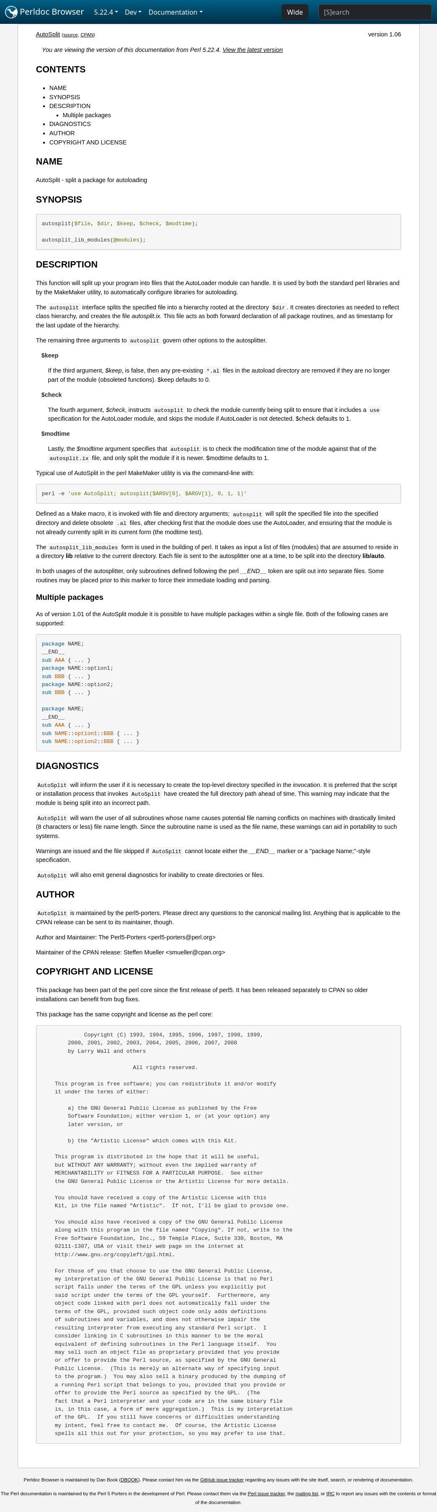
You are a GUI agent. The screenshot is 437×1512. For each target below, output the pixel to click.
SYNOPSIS (64, 97)
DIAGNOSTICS (70, 124)
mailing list (306, 1493)
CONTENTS (61, 69)
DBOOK (129, 1479)
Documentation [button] (172, 12)
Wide (295, 12)
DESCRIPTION (70, 106)
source (70, 34)
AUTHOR (62, 133)
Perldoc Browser (44, 12)
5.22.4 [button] (103, 12)
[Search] (375, 12)
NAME (58, 88)
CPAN (86, 34)
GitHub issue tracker (222, 1479)
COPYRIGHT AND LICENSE (88, 142)
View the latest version (252, 49)
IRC (330, 1493)
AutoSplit (48, 34)
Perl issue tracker (266, 1493)
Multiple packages (87, 115)
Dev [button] (131, 12)
